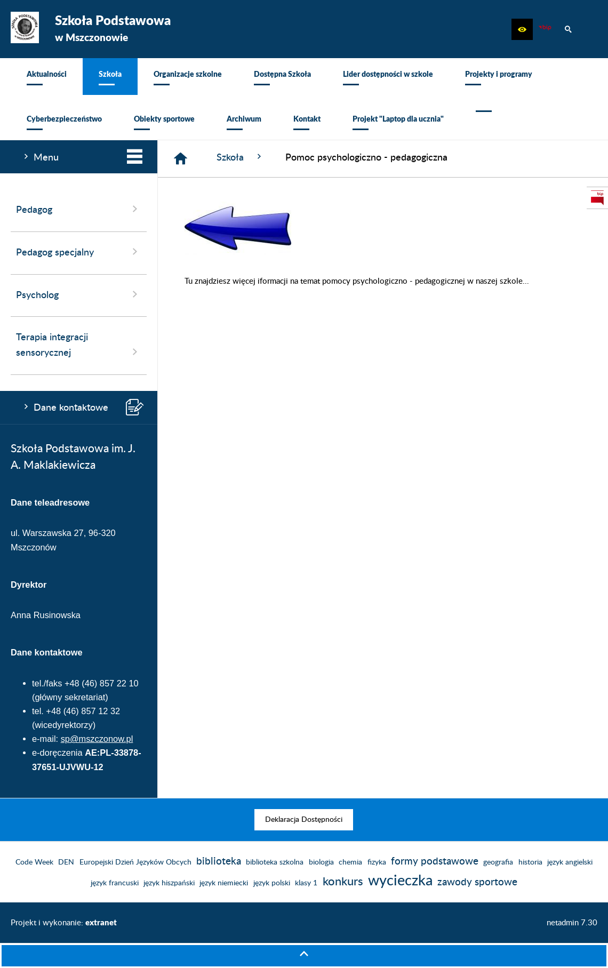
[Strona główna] (180, 158)
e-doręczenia (57, 752)
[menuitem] (47, 76)
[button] (522, 29)
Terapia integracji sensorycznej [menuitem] (78, 345)
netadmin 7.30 (572, 923)
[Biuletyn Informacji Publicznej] (545, 29)
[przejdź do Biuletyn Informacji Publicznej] (597, 198)
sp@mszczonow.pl (97, 738)
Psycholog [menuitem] (78, 294)
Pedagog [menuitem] (78, 209)
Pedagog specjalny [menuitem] (78, 251)
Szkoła (240, 157)
